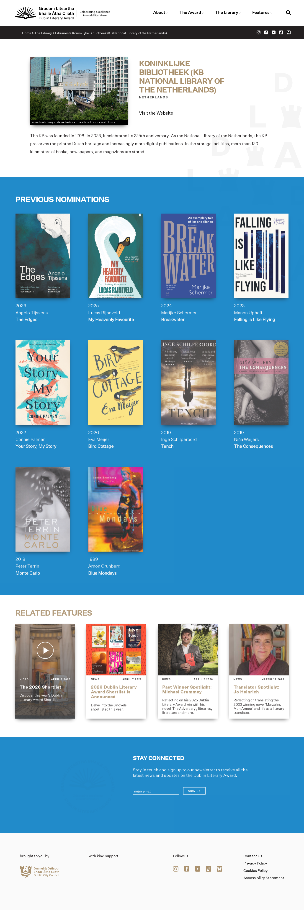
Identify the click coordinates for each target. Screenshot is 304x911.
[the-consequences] (261, 402)
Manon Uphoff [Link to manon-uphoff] (248, 332)
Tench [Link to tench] (167, 466)
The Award (190, 12)
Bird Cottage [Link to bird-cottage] (101, 466)
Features (260, 12)
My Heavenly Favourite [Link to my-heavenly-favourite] (111, 339)
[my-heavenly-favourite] (115, 275)
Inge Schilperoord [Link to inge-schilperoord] (179, 459)
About (159, 12)
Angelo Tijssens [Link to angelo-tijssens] (31, 332)
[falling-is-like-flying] (261, 275)
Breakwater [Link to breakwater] (172, 339)
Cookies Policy (255, 871)
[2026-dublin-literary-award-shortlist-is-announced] (116, 691)
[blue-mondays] (115, 529)
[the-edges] (42, 275)
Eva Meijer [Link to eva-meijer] (98, 459)
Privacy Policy (255, 864)
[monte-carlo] (42, 529)
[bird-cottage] (115, 402)
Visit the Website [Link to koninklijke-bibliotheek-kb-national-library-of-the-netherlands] (156, 113)
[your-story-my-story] (42, 402)
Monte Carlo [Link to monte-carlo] (27, 593)
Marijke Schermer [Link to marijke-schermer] (179, 332)
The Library (226, 12)
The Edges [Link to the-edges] (26, 339)
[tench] (188, 402)
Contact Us (252, 857)
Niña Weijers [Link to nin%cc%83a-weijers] (246, 459)
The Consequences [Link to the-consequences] (253, 466)
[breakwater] (188, 275)
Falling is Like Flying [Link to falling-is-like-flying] (254, 339)
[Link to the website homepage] (63, 13)
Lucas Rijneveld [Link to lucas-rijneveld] (104, 332)
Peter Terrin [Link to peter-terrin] (27, 586)
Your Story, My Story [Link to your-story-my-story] (35, 466)
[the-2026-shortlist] (45, 691)
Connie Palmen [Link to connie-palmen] (30, 459)
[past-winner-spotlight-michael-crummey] (188, 691)
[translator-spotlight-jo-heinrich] (259, 691)
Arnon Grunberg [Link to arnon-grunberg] (104, 586)
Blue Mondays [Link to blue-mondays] (102, 593)
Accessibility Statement (263, 878)
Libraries (62, 33)
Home (26, 33)
